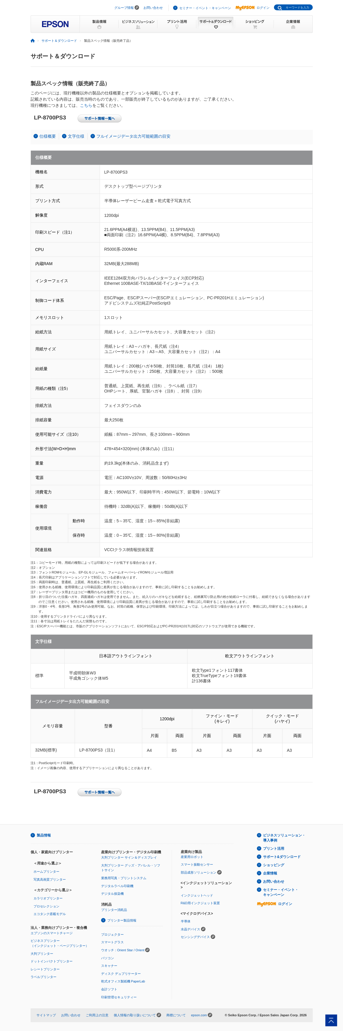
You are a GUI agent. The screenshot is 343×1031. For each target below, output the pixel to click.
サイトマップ (46, 1015)
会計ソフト (109, 989)
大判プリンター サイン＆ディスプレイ (129, 857)
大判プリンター (42, 953)
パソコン (107, 958)
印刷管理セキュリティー (119, 997)
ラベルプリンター (43, 977)
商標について (176, 1015)
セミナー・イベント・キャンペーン (205, 8)
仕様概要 (47, 136)
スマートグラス (112, 942)
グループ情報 (124, 7)
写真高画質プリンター (50, 879)
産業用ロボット (192, 857)
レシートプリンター (45, 969)
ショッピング (273, 865)
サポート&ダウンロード (282, 857)
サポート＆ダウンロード (59, 40)
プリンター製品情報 (121, 920)
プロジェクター (112, 934)
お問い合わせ (153, 7)
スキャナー (109, 965)
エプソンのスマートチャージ (52, 933)
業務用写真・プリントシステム (123, 878)
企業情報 (270, 873)
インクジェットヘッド (197, 895)
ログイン (252, 7)
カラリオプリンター (48, 898)
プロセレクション (46, 906)
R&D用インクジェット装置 (200, 903)
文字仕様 (76, 136)
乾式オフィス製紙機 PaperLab (123, 981)
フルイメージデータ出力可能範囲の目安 (133, 136)
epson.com (199, 1015)
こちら (86, 105)
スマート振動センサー (197, 864)
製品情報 (44, 835)
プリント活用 (273, 849)
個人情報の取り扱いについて (135, 1015)
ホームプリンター (46, 871)
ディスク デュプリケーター (121, 973)
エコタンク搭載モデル (50, 914)
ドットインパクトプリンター (52, 961)
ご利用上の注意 (97, 1015)
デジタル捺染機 (112, 893)
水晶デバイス (190, 929)
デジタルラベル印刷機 (117, 886)
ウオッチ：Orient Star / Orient (123, 950)
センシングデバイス (195, 937)
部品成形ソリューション (198, 872)
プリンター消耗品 (114, 910)
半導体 (185, 921)
